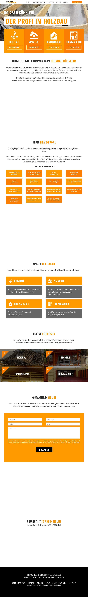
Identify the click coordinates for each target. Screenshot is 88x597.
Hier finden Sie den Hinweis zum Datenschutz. (69, 443)
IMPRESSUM (73, 583)
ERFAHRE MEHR (14, 47)
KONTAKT (58, 2)
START (28, 2)
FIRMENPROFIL (35, 2)
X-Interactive (57, 585)
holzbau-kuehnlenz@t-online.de (46, 443)
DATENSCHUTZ (63, 583)
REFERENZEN (51, 2)
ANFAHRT (65, 2)
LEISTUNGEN (43, 2)
